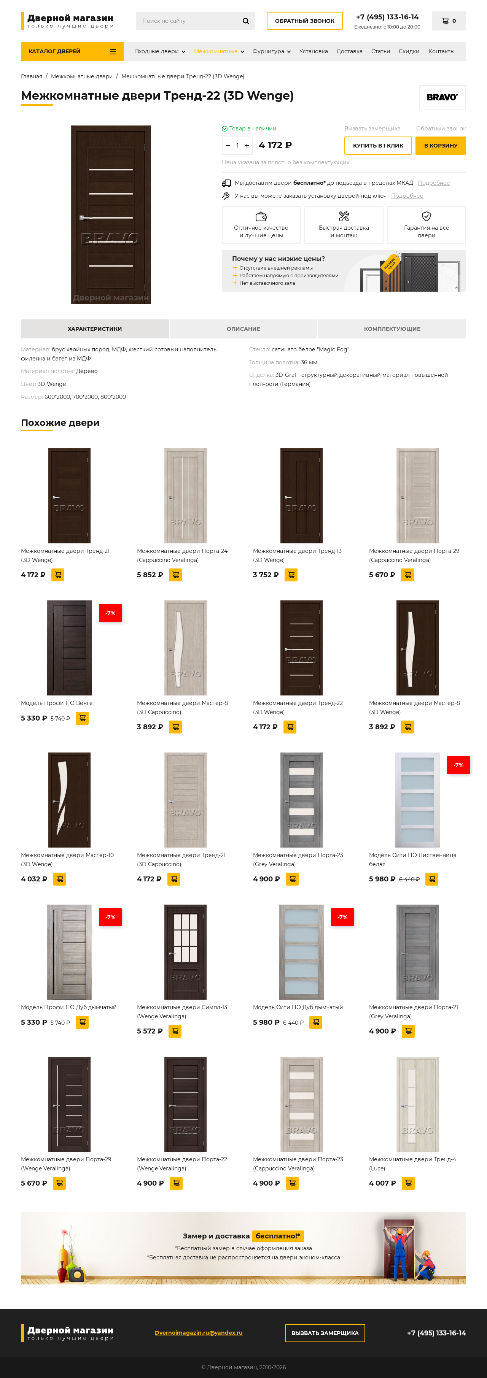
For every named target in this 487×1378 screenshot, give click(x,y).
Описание (243, 330)
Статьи (380, 51)
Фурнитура (268, 51)
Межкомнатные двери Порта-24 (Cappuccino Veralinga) (182, 557)
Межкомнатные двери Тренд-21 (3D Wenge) (65, 557)
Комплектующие (392, 330)
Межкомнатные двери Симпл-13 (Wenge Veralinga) (182, 1013)
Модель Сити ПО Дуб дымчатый (298, 1008)
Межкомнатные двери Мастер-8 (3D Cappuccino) (182, 709)
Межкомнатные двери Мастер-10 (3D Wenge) (67, 861)
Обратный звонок (304, 20)
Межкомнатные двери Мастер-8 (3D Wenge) (414, 709)
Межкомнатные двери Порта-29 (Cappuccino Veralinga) (414, 557)
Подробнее (434, 184)
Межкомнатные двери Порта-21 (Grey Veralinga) (413, 1013)
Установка (313, 51)
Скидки (409, 51)
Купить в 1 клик (378, 147)
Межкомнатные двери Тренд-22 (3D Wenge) (298, 709)
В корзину (441, 147)
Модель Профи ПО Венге (57, 704)
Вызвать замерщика (372, 130)
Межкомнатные (216, 51)
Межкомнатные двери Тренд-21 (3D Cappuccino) (181, 861)
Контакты (441, 51)
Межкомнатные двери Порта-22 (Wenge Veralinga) (182, 1165)
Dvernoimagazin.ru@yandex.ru (198, 1332)
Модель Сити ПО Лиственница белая (413, 861)
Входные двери (157, 51)
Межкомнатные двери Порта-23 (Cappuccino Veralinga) (298, 1165)
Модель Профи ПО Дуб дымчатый (69, 1008)
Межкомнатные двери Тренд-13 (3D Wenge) (297, 557)
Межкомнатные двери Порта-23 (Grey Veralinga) (298, 861)
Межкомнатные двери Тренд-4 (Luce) (412, 1165)
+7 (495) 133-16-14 (387, 17)
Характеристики (95, 330)
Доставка (350, 51)
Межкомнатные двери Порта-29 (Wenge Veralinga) (66, 1165)
